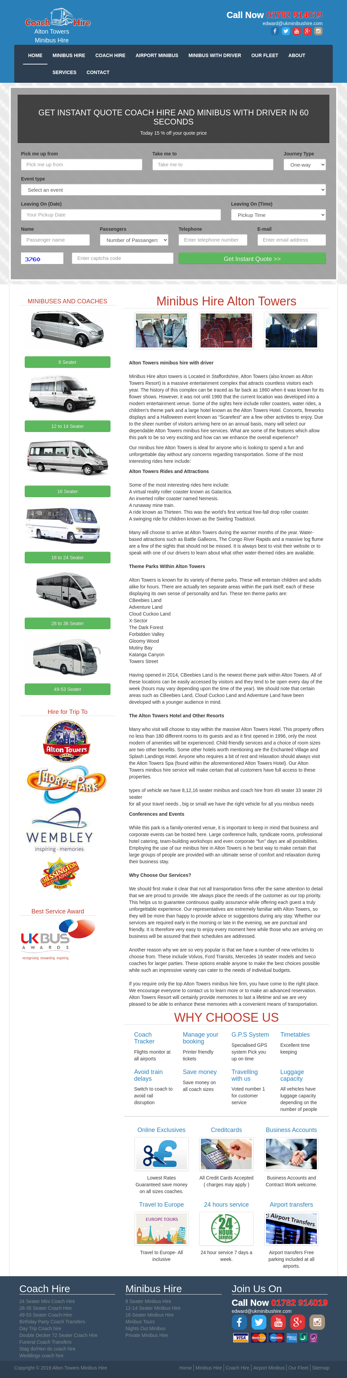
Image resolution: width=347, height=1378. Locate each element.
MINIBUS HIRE (69, 55)
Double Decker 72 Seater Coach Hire (58, 1335)
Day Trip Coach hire (40, 1328)
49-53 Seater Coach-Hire (45, 1315)
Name (27, 229)
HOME (35, 55)
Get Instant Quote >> (252, 259)
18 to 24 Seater (67, 557)
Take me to (164, 153)
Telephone (190, 229)
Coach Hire (237, 1368)
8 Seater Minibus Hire (148, 1301)
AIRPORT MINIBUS (157, 55)
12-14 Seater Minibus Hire (153, 1308)
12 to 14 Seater (67, 426)
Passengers (113, 229)
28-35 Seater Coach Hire (45, 1308)
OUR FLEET (264, 55)
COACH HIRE (110, 55)
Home (185, 1368)
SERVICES (65, 72)
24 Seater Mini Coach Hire (47, 1301)
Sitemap (320, 1368)
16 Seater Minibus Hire (149, 1315)
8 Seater (68, 362)
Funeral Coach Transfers (45, 1342)
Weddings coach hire (41, 1355)
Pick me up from (39, 153)
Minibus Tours (140, 1321)
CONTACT (98, 72)
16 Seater (67, 491)
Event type (33, 179)
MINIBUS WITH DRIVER (214, 55)
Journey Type (299, 153)
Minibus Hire (209, 1368)
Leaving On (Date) (41, 204)
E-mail (265, 229)
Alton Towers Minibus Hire (51, 25)
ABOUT (296, 55)
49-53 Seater (67, 689)
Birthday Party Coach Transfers (52, 1321)
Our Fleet (298, 1368)
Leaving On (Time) (251, 204)
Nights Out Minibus (145, 1328)
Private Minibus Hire (146, 1335)
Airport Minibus (269, 1368)
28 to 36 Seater (67, 623)
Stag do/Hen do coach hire (47, 1349)
